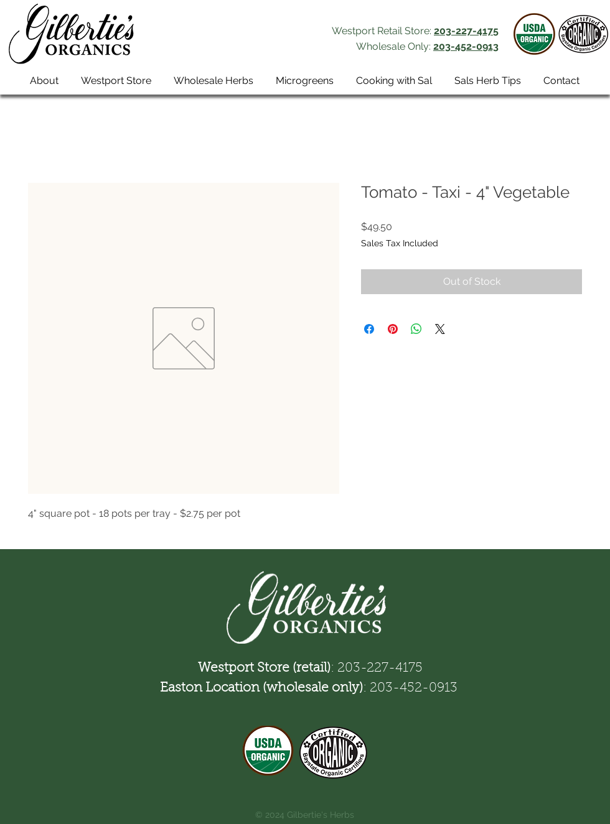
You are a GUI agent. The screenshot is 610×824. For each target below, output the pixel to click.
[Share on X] (440, 329)
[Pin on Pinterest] (392, 329)
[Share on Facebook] (369, 329)
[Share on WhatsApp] (416, 329)
